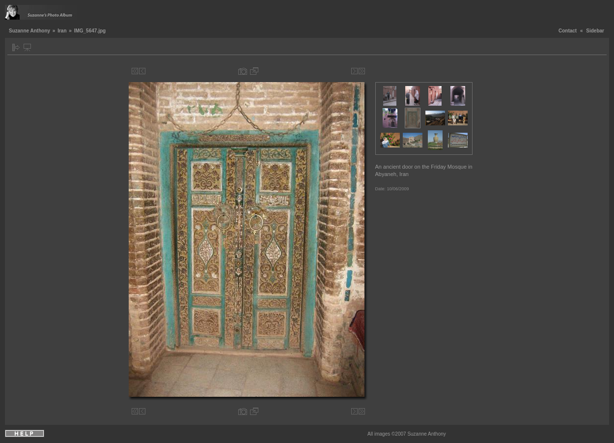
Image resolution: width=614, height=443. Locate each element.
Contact (567, 30)
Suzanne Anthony (29, 30)
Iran (61, 30)
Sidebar (595, 30)
